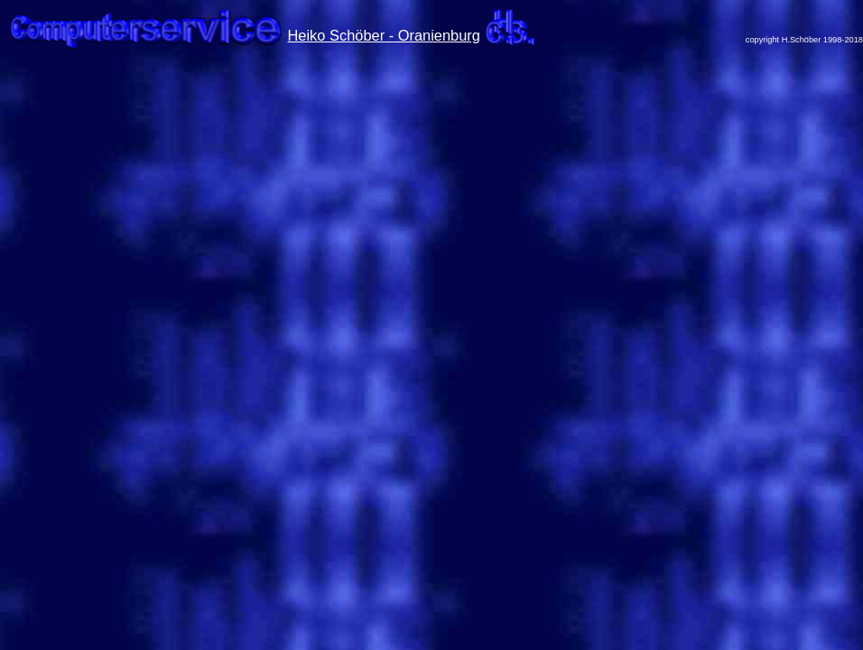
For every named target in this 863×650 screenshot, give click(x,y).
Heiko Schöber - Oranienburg (384, 35)
